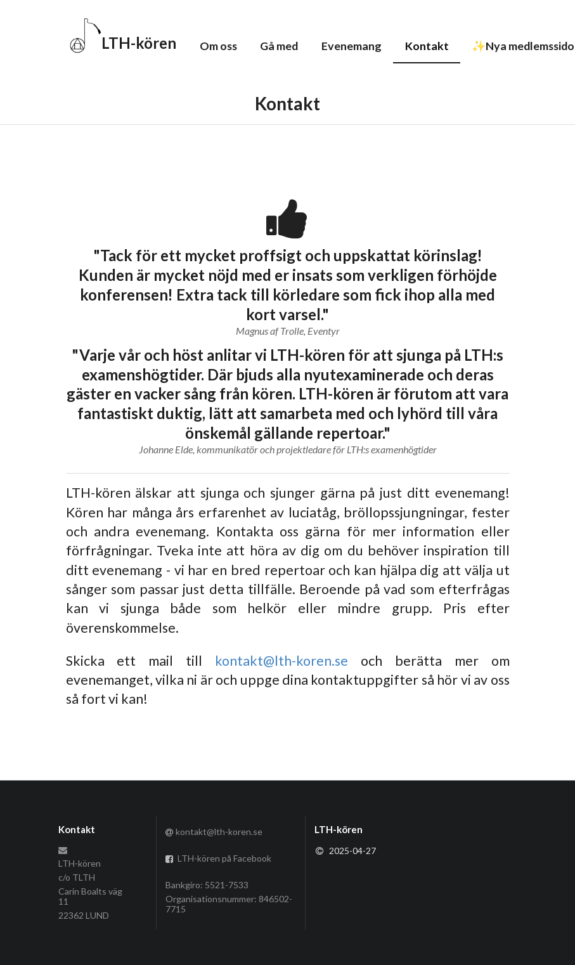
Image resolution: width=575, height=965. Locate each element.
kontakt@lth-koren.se (281, 660)
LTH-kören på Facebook (218, 858)
